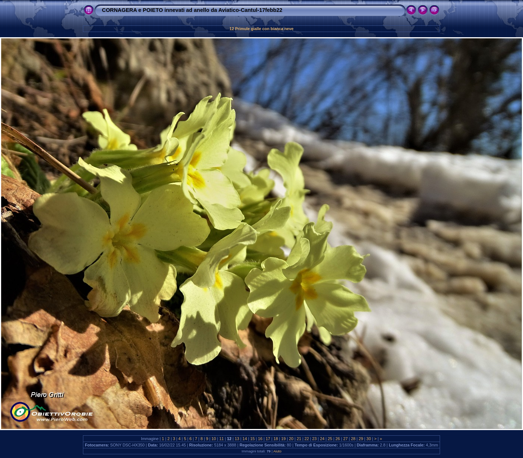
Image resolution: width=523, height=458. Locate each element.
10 (214, 438)
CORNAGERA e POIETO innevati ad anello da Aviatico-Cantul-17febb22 (192, 10)
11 (221, 438)
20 (291, 438)
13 (237, 438)
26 (337, 438)
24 (322, 438)
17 (267, 438)
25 (330, 438)
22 (307, 438)
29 (360, 438)
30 (368, 438)
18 (275, 438)
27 (345, 438)
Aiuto (277, 451)
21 (299, 438)
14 (244, 438)
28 (353, 438)
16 (260, 438)
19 (283, 438)
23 (314, 438)
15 (252, 438)
